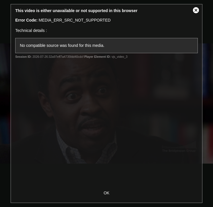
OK (106, 193)
